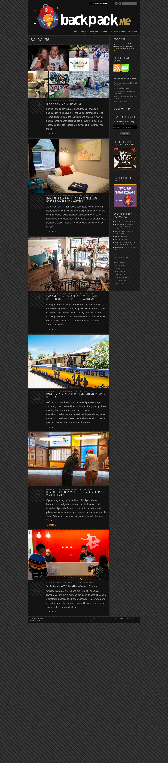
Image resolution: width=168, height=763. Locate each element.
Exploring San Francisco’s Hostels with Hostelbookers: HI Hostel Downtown (72, 297)
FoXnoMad (117, 268)
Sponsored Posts (68, 195)
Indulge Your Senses (118, 32)
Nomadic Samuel (119, 271)
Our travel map (96, 618)
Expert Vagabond (119, 265)
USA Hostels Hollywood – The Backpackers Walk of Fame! (73, 493)
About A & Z (126, 236)
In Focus (104, 618)
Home (76, 32)
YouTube (116, 3)
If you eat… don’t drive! (128, 221)
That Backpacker (119, 274)
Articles (123, 618)
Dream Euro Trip (119, 262)
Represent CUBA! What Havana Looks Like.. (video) (126, 226)
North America (57, 195)
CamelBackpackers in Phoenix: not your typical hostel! (76, 395)
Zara (91, 195)
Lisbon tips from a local (121, 88)
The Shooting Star (120, 281)
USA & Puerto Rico (81, 195)
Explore (104, 32)
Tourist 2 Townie (119, 284)
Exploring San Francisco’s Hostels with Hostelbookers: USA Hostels (72, 200)
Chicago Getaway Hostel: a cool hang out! (72, 586)
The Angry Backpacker (60, 100)
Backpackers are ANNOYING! (63, 104)
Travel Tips (132, 32)
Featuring (94, 32)
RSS (119, 3)
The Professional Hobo (121, 277)
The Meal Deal (131, 618)
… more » (51, 133)
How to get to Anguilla (121, 101)
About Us (84, 32)
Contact (91, 620)
